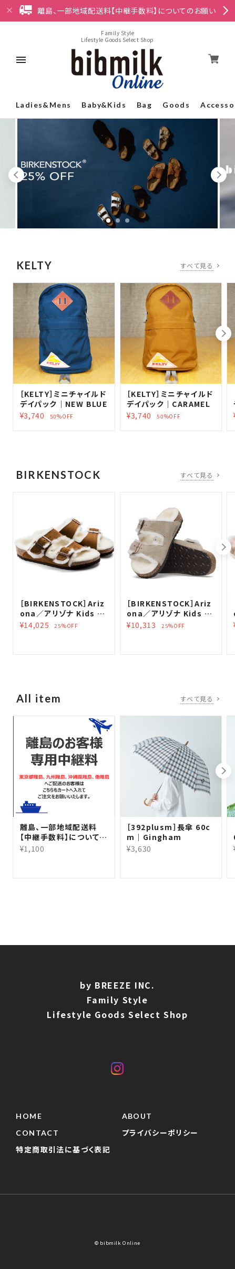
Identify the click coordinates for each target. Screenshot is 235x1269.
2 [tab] (117, 220)
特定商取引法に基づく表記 (63, 1150)
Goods (176, 104)
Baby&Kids (103, 104)
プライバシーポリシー (160, 1133)
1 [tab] (108, 220)
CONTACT (37, 1133)
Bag (144, 104)
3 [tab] (127, 220)
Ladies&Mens (43, 104)
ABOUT (137, 1116)
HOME (29, 1116)
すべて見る (196, 265)
